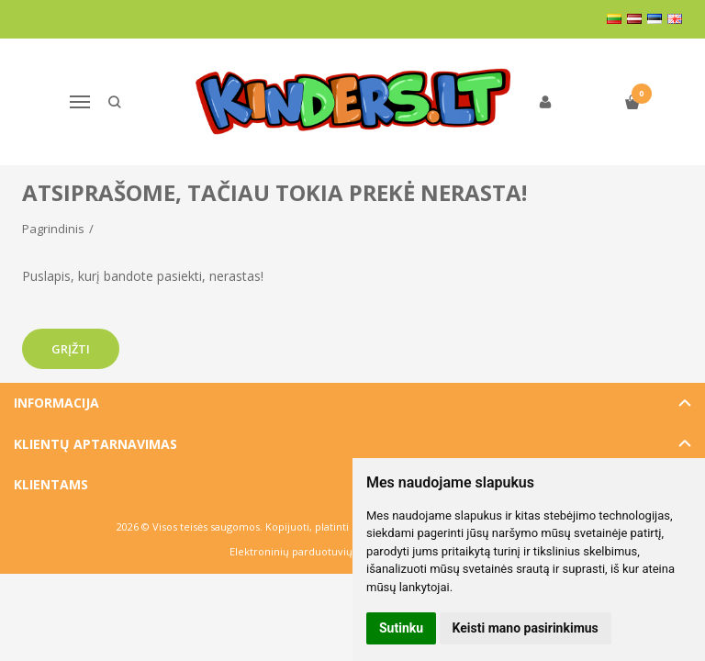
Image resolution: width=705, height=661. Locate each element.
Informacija (56, 402)
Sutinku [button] (401, 628)
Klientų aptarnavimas (95, 444)
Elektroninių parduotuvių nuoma (309, 551)
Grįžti (70, 349)
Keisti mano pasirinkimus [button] (526, 628)
